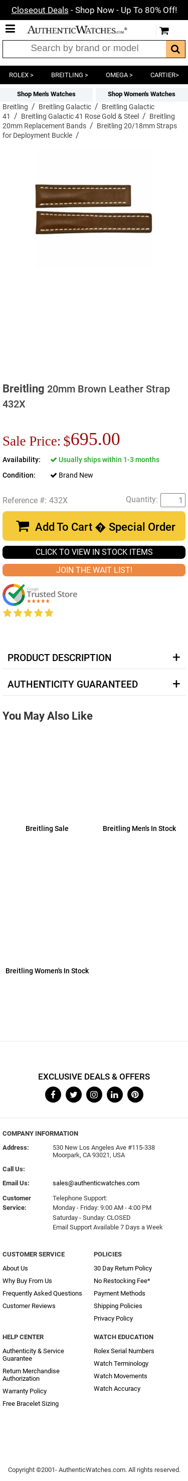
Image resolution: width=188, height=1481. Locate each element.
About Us (15, 1268)
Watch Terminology (121, 1363)
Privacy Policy (113, 1318)
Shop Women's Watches (141, 94)
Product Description (59, 658)
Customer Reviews (29, 1306)
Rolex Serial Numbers (124, 1351)
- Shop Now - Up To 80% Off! (94, 10)
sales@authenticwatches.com (96, 1183)
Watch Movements (120, 1376)
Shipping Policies (118, 1306)
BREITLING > (69, 75)
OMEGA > (119, 75)
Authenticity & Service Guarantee (33, 1354)
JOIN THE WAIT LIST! (94, 570)
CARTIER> (164, 75)
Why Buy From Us (27, 1281)
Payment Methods (119, 1293)
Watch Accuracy (117, 1388)
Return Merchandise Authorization (31, 1374)
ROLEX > (21, 75)
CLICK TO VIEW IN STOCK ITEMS (94, 552)
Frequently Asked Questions (42, 1293)
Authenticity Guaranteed (73, 684)
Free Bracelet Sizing (31, 1403)
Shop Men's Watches (46, 94)
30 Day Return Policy (123, 1268)
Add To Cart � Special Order (105, 527)
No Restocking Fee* (122, 1281)
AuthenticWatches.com (84, 29)
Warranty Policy (25, 1391)
